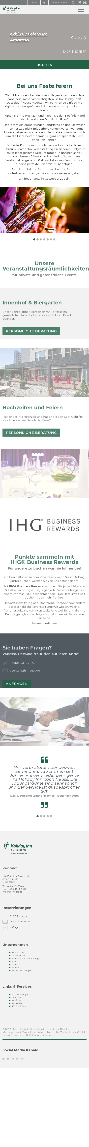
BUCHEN (44, 65)
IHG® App (17, 1000)
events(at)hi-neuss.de (25, 682)
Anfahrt (33, 3)
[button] (72, 37)
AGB (14, 961)
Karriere (16, 964)
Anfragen (17, 695)
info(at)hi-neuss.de (12, 892)
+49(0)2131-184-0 (18, 916)
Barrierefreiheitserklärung (25, 958)
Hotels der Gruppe (21, 970)
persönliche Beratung (31, 342)
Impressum (18, 952)
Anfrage (14, 928)
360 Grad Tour (19, 1006)
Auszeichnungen (20, 994)
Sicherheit (17, 1003)
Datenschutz (18, 955)
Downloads (18, 997)
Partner (16, 967)
